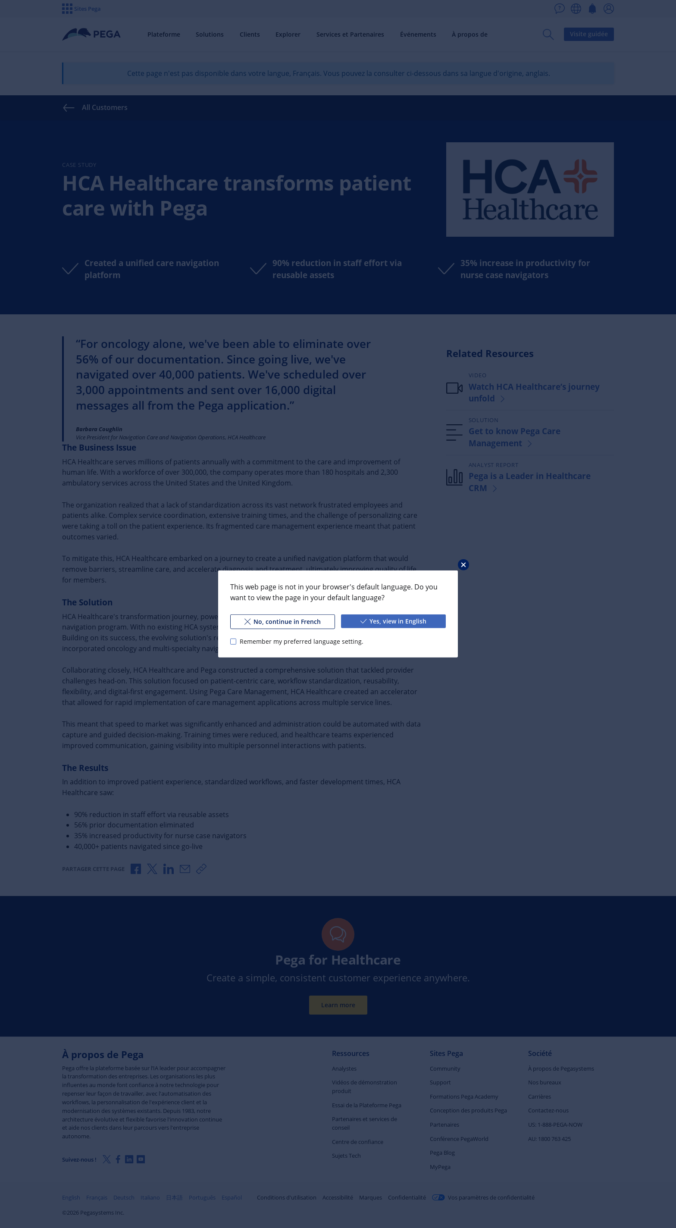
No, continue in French (282, 621)
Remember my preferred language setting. (301, 641)
